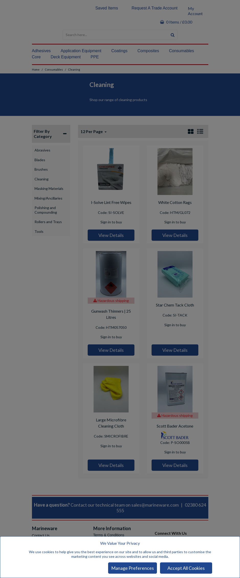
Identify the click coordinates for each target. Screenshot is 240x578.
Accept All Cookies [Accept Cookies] (186, 568)
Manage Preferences (132, 568)
